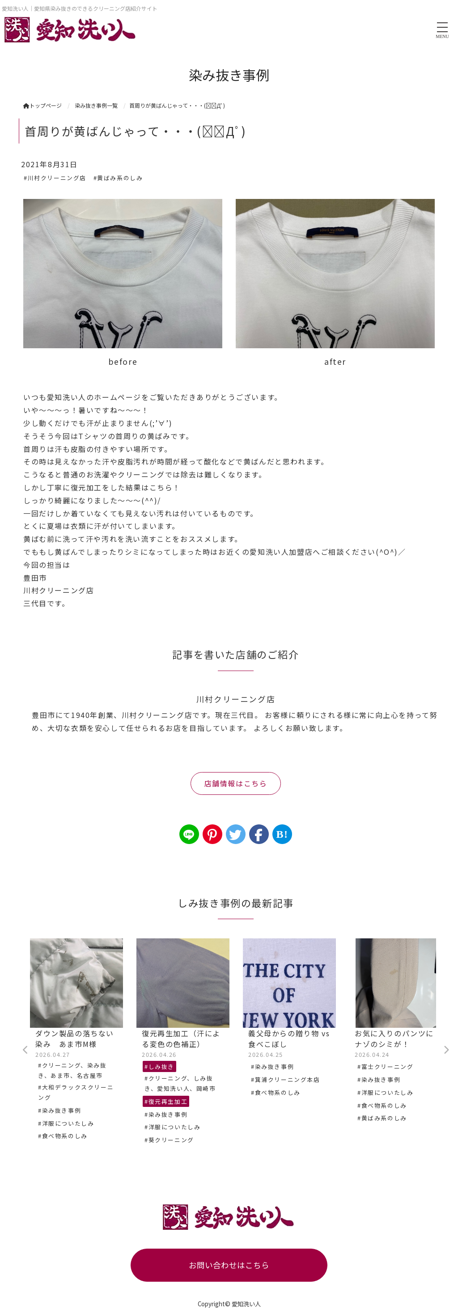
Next (445, 1050)
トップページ (42, 105)
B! (282, 834)
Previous (25, 1050)
